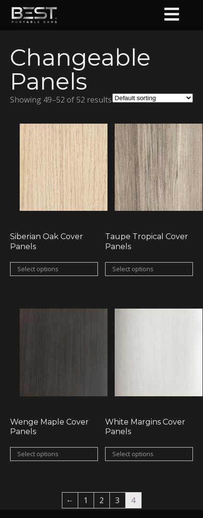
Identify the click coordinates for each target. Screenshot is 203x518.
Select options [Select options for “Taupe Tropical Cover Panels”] (133, 269)
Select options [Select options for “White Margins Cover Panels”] (133, 453)
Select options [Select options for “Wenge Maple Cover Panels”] (38, 453)
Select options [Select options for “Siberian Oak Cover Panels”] (38, 269)
